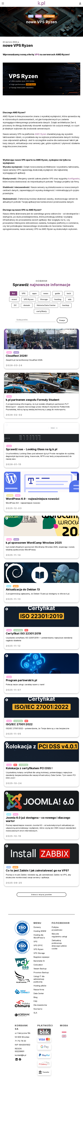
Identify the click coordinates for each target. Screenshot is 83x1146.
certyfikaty (41, 311)
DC (15, 305)
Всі (13, 293)
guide (57, 293)
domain (26, 305)
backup (65, 305)
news (45, 293)
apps (34, 293)
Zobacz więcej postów (41, 894)
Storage (44, 299)
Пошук (62, 320)
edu (69, 299)
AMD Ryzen (40, 134)
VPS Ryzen (29, 299)
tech (69, 293)
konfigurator (74, 178)
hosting (57, 299)
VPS (37, 54)
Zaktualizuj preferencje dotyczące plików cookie (59, 944)
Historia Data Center (46, 305)
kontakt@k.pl (20, 1055)
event (14, 299)
